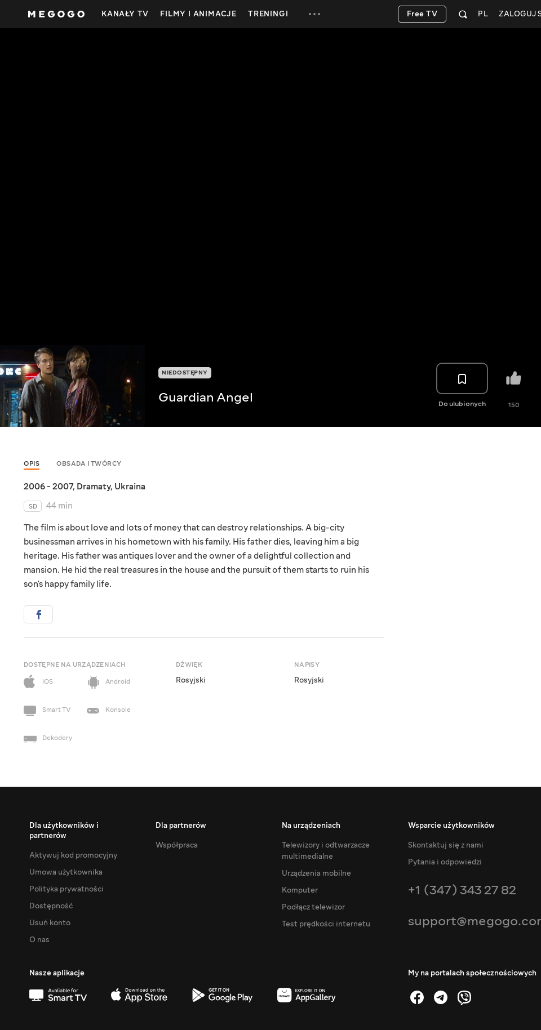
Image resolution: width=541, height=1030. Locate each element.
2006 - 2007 (48, 486)
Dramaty (93, 486)
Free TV (422, 14)
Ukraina (129, 486)
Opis (31, 464)
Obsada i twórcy (89, 464)
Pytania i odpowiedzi (445, 862)
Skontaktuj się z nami (446, 845)
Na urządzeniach (311, 826)
